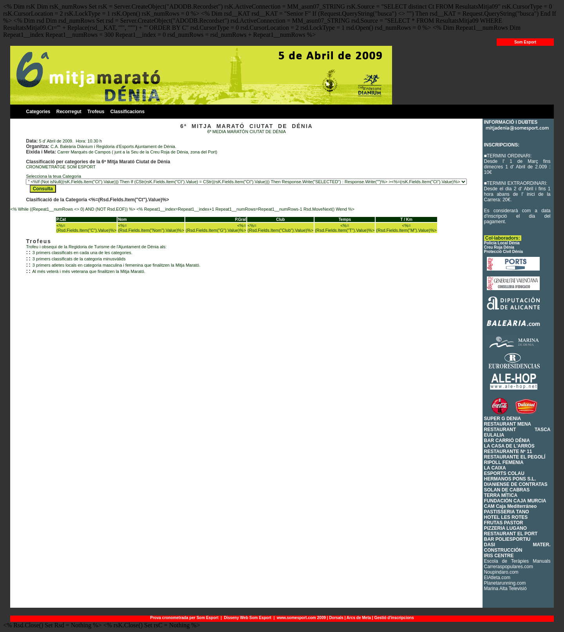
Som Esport (525, 42)
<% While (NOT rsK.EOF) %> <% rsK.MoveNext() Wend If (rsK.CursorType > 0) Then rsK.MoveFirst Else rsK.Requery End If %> (246, 182)
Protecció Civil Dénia (503, 251)
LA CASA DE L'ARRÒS (509, 446)
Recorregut (68, 111)
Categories (38, 111)
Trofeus (95, 111)
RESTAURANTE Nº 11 (508, 451)
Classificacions (127, 111)
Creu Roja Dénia (499, 247)
